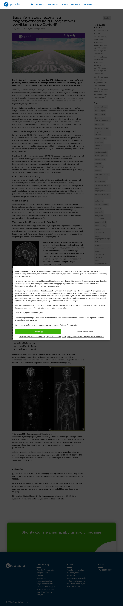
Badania (51, 5)
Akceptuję (38, 332)
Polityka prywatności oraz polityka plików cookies (40, 337)
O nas (39, 5)
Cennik (64, 5)
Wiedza (74, 5)
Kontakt (88, 5)
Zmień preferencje (85, 332)
